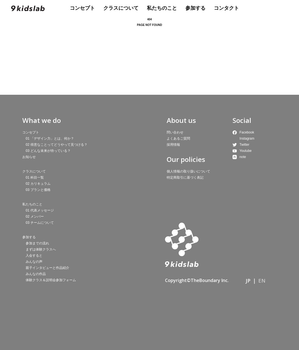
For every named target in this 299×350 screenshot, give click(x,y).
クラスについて (120, 8)
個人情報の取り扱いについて (188, 171)
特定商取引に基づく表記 (185, 177)
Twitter (244, 145)
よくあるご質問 (178, 138)
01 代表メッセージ (40, 210)
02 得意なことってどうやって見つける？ (56, 145)
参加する (195, 8)
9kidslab (28, 8)
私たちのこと (162, 8)
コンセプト (82, 8)
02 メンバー (35, 216)
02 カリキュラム (38, 184)
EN (261, 280)
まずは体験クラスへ (41, 249)
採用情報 (173, 145)
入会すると (34, 255)
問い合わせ (175, 132)
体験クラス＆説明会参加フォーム (51, 280)
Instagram (247, 138)
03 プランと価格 (38, 190)
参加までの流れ (37, 243)
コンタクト (226, 8)
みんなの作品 (36, 274)
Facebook (247, 132)
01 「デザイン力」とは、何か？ (50, 138)
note (243, 157)
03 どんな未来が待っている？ (48, 151)
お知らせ (29, 157)
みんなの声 (34, 262)
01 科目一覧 (35, 177)
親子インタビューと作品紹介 (47, 268)
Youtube (246, 151)
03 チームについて (40, 223)
